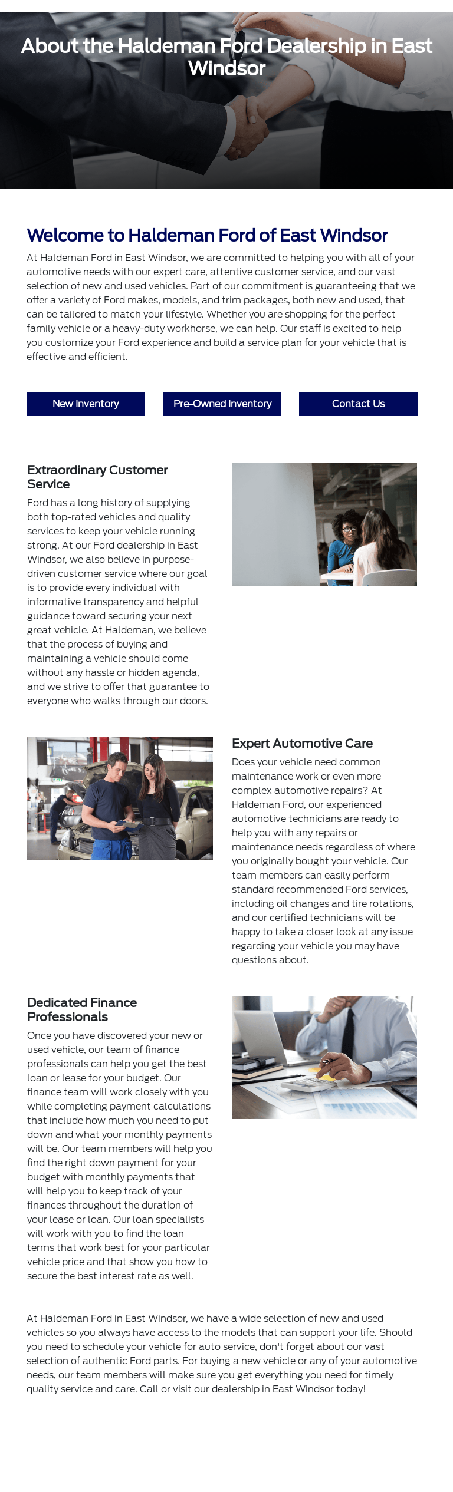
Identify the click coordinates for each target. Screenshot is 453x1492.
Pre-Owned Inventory (222, 404)
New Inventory (85, 404)
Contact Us (358, 404)
